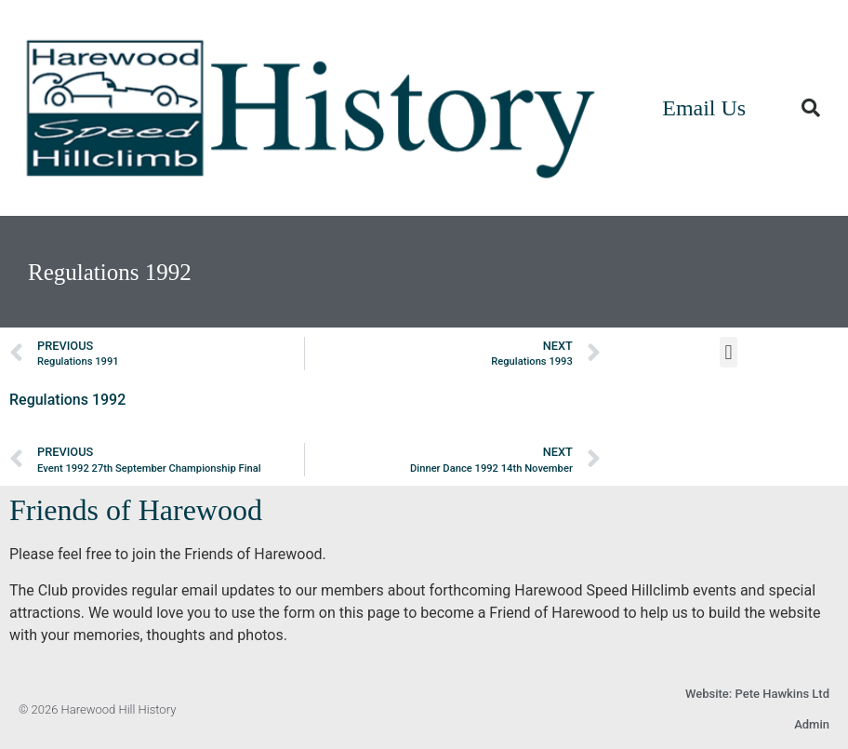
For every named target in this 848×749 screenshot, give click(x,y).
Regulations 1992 (67, 399)
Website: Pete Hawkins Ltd (757, 694)
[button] (810, 108)
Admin (811, 724)
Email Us (704, 108)
